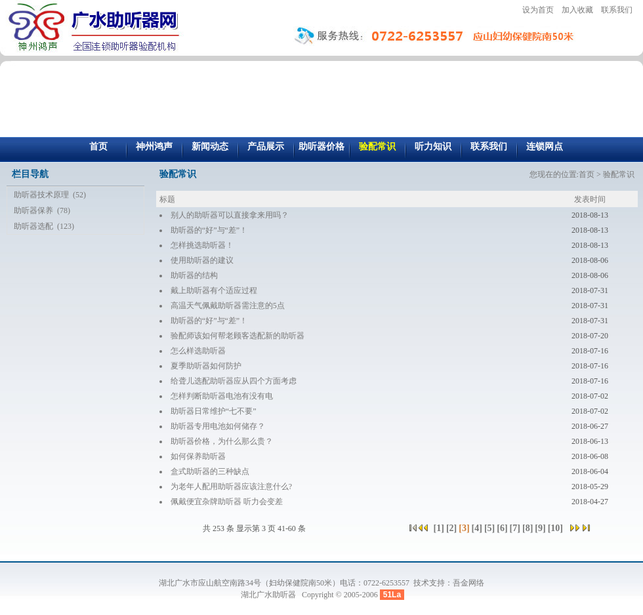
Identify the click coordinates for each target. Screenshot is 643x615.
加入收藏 (577, 9)
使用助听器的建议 (202, 260)
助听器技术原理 (41, 194)
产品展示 (265, 146)
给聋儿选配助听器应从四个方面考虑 (234, 381)
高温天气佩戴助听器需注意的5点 (228, 305)
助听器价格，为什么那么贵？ (222, 441)
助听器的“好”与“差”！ (209, 230)
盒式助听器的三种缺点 (210, 471)
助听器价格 (321, 146)
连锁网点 (544, 146)
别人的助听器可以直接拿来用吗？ (230, 215)
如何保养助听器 (198, 456)
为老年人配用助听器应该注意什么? (231, 486)
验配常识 (377, 146)
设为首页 (538, 9)
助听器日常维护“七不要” (214, 411)
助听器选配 (33, 226)
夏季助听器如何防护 (206, 365)
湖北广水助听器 (269, 594)
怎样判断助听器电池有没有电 (222, 396)
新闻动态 (210, 146)
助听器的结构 (194, 275)
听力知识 (433, 146)
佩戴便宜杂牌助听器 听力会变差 (227, 501)
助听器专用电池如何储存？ (218, 426)
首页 (98, 146)
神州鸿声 (154, 146)
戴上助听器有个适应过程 (214, 290)
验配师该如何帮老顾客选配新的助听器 (237, 335)
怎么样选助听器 (198, 350)
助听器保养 (33, 210)
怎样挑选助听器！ (202, 245)
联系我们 (617, 9)
